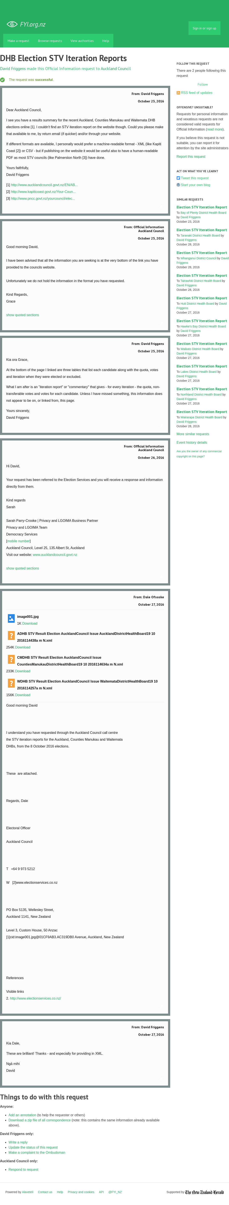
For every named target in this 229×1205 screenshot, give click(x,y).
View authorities (82, 41)
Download (29, 623)
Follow (202, 84)
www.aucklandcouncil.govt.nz (55, 555)
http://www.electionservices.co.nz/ (35, 998)
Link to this (162, 207)
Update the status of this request (33, 1147)
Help (105, 41)
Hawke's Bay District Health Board (203, 326)
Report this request (191, 156)
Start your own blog (195, 185)
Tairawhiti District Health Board (200, 281)
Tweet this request (195, 178)
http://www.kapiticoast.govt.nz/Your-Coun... (43, 192)
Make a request (18, 41)
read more (215, 129)
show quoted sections (22, 315)
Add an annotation (22, 1115)
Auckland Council (116, 68)
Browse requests (50, 41)
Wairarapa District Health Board (201, 417)
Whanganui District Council (198, 258)
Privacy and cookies (81, 1192)
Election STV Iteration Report (202, 207)
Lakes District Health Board (198, 371)
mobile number (18, 541)
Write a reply (18, 1142)
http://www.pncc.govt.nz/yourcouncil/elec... (43, 198)
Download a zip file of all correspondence (40, 1120)
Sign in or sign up (204, 28)
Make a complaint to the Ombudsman (37, 1152)
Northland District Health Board (201, 394)
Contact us (45, 1192)
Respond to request (23, 1169)
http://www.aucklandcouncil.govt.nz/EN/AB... (44, 185)
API (101, 1192)
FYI (27, 24)
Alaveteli (27, 1192)
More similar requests (193, 434)
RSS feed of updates (196, 93)
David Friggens (13, 68)
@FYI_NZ (115, 1192)
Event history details (192, 442)
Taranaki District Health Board (200, 235)
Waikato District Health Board (199, 349)
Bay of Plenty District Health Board (203, 212)
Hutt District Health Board (197, 303)
